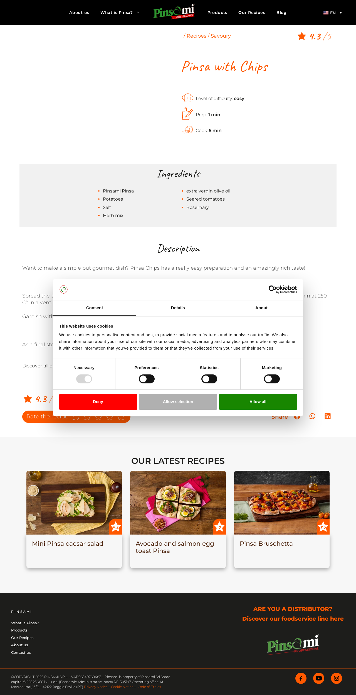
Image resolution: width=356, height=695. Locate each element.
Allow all (257, 401)
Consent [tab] (94, 308)
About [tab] (261, 308)
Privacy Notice (96, 687)
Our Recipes (251, 12)
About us (79, 12)
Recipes (196, 36)
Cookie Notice (122, 687)
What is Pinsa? (123, 12)
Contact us (21, 652)
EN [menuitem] (333, 12)
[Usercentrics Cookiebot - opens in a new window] (272, 289)
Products (217, 12)
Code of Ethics (149, 687)
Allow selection (178, 401)
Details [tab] (178, 308)
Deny (98, 401)
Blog (281, 12)
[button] (312, 416)
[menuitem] (333, 12)
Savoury (221, 36)
